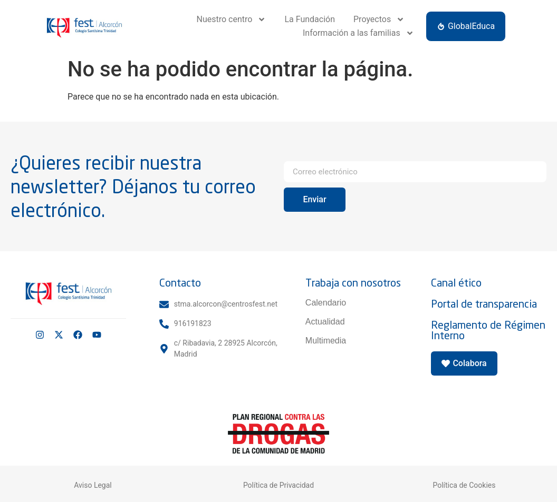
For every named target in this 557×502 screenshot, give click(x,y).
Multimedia (325, 340)
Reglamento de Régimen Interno (488, 330)
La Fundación (309, 19)
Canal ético (456, 282)
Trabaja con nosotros (353, 282)
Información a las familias (358, 33)
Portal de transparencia (484, 303)
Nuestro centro (231, 19)
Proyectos (379, 19)
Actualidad (325, 321)
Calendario (325, 302)
